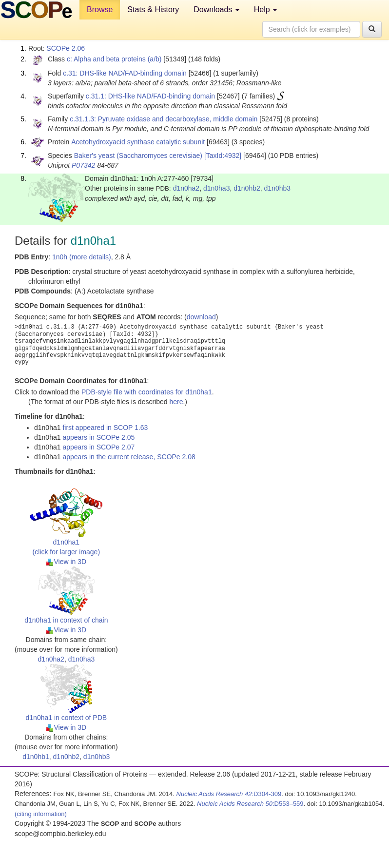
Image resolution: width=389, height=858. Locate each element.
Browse (100, 9)
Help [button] (265, 9)
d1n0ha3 (216, 188)
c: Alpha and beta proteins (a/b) (114, 59)
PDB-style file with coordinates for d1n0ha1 (146, 392)
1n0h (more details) (81, 257)
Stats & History (153, 9)
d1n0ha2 (186, 188)
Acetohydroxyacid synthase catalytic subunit (138, 142)
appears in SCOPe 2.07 (98, 447)
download (201, 317)
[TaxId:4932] (222, 155)
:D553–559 (250, 803)
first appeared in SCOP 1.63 (105, 427)
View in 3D (66, 562)
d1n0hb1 (35, 756)
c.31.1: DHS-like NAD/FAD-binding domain (150, 96)
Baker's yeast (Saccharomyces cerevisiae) (138, 155)
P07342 (83, 165)
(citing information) (41, 814)
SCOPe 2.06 (65, 48)
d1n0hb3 (277, 188)
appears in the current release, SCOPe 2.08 (128, 457)
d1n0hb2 (246, 188)
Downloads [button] (216, 9)
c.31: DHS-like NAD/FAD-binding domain (125, 73)
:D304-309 (229, 794)
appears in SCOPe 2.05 (98, 437)
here (176, 402)
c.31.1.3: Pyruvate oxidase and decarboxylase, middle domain (163, 119)
